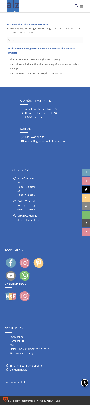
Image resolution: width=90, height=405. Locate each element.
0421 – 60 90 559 (34, 137)
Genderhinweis (18, 369)
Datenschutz (17, 341)
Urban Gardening (27, 215)
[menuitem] (75, 6)
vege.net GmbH (54, 400)
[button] (5, 399)
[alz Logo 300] (37, 6)
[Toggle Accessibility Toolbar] (84, 382)
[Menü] (81, 6)
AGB (12, 345)
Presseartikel (17, 382)
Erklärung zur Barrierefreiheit (26, 365)
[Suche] (75, 6)
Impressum (16, 337)
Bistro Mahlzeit (26, 201)
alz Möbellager (26, 178)
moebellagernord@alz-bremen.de (45, 141)
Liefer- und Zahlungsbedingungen (29, 349)
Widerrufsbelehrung (21, 353)
